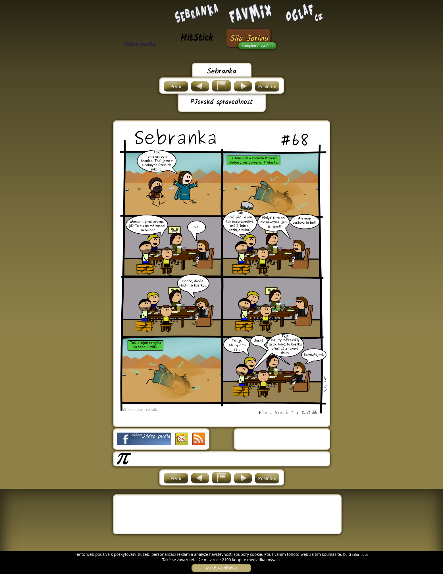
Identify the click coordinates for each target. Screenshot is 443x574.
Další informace (355, 554)
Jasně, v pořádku (221, 568)
